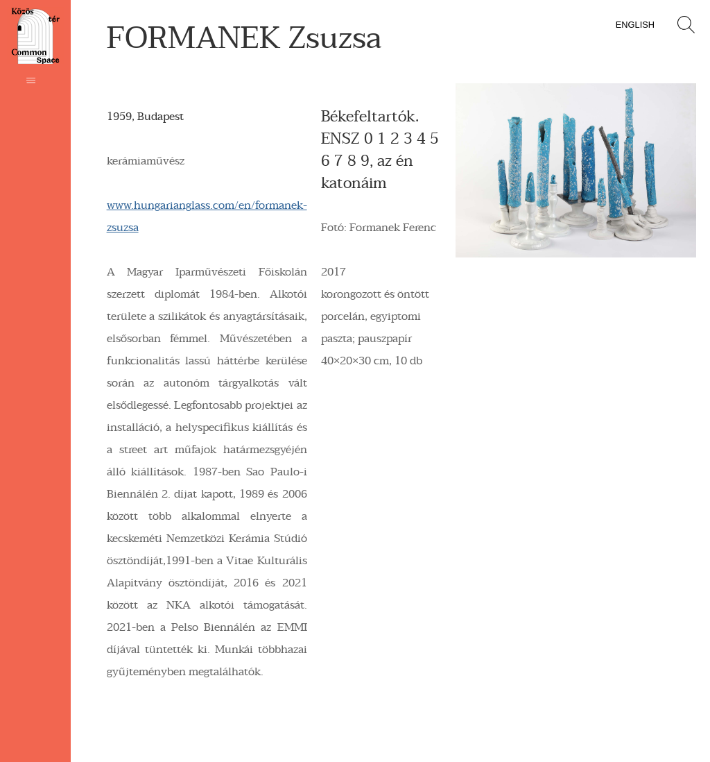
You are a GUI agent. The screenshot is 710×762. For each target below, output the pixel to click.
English (635, 24)
